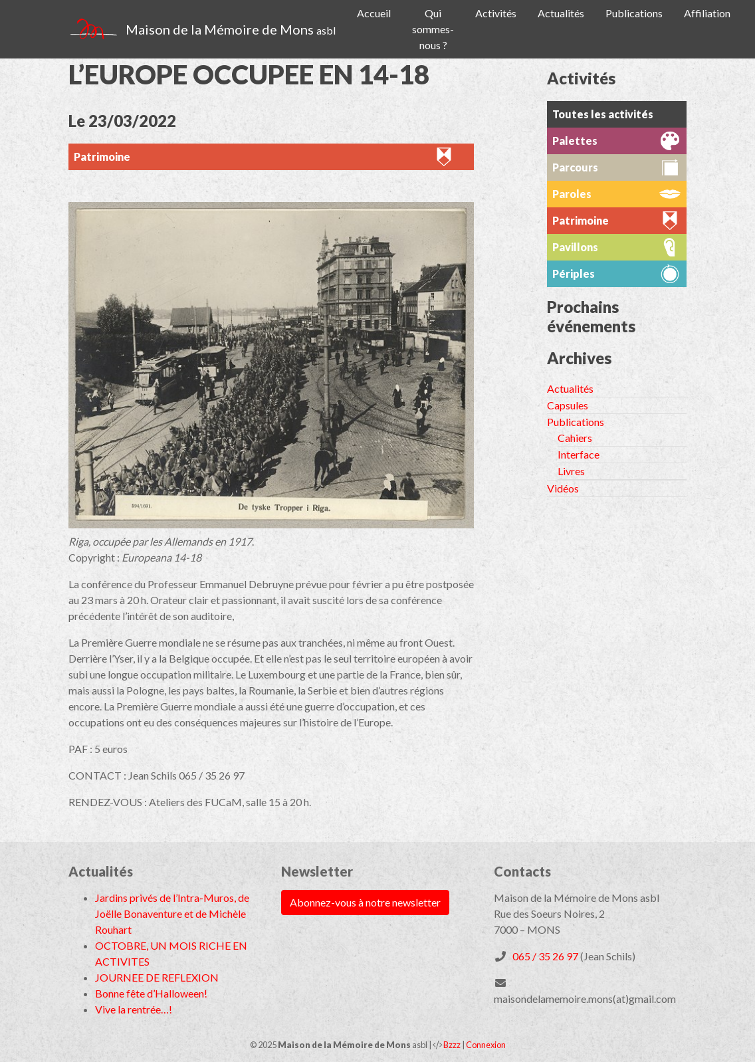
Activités (495, 13)
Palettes (574, 140)
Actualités (561, 13)
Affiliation (707, 13)
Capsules (567, 405)
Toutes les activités (602, 114)
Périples (573, 273)
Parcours (575, 167)
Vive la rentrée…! (133, 1009)
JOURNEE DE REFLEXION (157, 977)
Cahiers (575, 437)
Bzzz (452, 1044)
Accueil (374, 13)
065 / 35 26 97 (545, 956)
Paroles (572, 193)
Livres (571, 471)
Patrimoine (102, 156)
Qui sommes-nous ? (433, 29)
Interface (578, 454)
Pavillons (575, 247)
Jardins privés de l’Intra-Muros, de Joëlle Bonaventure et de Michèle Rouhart (172, 913)
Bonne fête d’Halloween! (151, 993)
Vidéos (563, 488)
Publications (634, 13)
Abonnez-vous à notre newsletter (365, 902)
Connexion (486, 1044)
